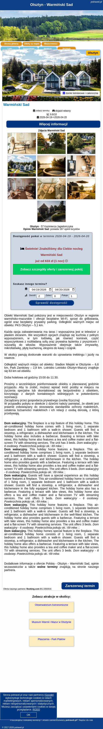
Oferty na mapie (31, 44)
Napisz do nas (86, 720)
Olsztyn (93, 52)
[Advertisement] (51, 688)
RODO (36, 709)
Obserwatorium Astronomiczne (51, 605)
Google (49, 694)
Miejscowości (50, 44)
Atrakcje (48, 49)
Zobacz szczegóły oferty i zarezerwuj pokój (51, 269)
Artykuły (66, 49)
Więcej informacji (53, 124)
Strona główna (11, 44)
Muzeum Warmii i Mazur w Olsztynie (51, 622)
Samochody (29, 49)
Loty (10, 49)
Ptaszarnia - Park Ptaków (51, 639)
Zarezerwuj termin (80, 586)
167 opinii (64, 229)
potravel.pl (96, 1)
